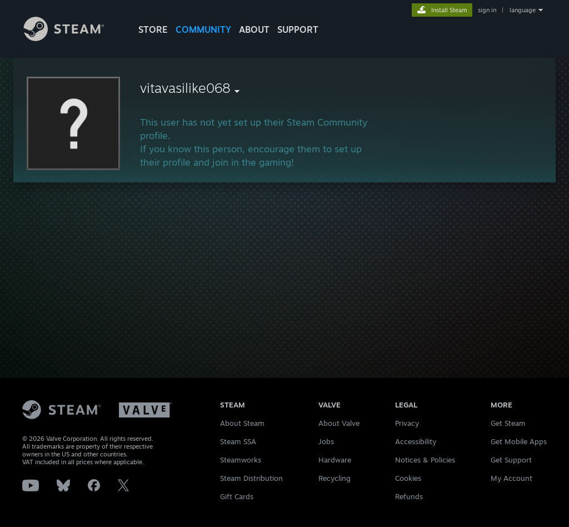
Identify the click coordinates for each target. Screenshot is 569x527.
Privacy (407, 423)
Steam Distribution (251, 478)
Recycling (334, 478)
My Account (511, 478)
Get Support (511, 459)
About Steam (242, 423)
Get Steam (508, 423)
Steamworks (240, 459)
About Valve (339, 423)
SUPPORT (297, 29)
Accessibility (415, 441)
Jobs (326, 441)
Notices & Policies (425, 459)
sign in (487, 10)
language (523, 10)
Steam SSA (238, 441)
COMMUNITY (203, 29)
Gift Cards (236, 496)
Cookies (408, 478)
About (254, 29)
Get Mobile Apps (519, 441)
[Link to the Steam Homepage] (72, 38)
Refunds (409, 496)
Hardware (334, 459)
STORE (153, 29)
